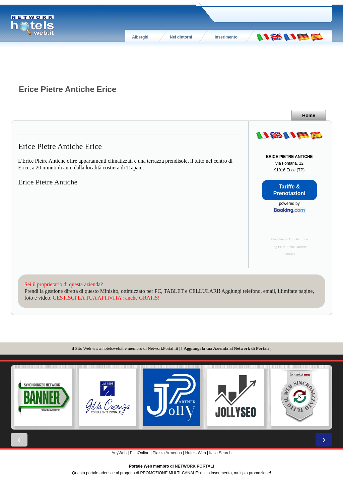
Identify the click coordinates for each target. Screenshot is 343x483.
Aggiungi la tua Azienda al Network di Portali (226, 348)
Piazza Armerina (167, 453)
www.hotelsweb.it (108, 348)
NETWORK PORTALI (194, 466)
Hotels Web (195, 453)
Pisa (134, 453)
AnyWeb (119, 453)
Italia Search (220, 453)
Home (308, 115)
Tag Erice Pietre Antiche (289, 247)
